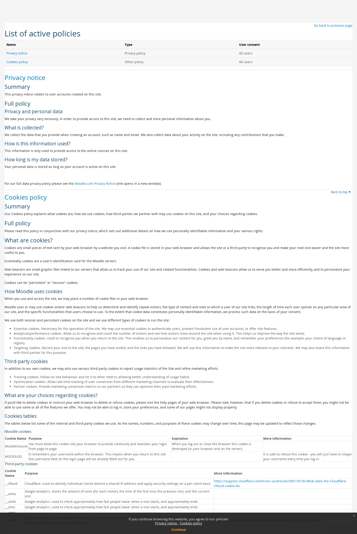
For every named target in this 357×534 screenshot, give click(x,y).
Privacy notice (166, 523)
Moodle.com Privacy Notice (95, 183)
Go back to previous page (333, 25)
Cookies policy (191, 523)
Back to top (341, 192)
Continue (178, 529)
